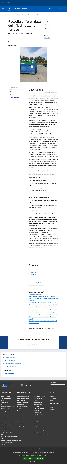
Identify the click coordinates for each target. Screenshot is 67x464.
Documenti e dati (5, 409)
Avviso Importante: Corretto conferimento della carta (43, 315)
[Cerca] (64, 9)
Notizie (52, 396)
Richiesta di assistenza (23, 428)
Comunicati (53, 398)
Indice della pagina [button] (14, 87)
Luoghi (52, 409)
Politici (2, 404)
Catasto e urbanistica (22, 406)
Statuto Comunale (5, 412)
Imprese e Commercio (22, 402)
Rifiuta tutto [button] (39, 458)
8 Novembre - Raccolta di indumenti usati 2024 (42, 313)
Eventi (51, 407)
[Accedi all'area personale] (58, 3)
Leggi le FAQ (20, 426)
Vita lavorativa (21, 400)
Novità (8, 15)
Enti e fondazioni (5, 402)
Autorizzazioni (37, 412)
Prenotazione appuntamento (24, 422)
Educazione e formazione (40, 396)
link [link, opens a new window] (47, 455)
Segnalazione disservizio (23, 424)
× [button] (65, 448)
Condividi (47, 22)
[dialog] (33, 455)
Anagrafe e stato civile (23, 396)
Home (3, 15)
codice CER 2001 (45, 96)
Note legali (36, 432)
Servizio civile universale (40, 428)
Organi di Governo (5, 396)
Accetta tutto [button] (28, 458)
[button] (33, 461)
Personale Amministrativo (7, 406)
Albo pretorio (37, 426)
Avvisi (13, 15)
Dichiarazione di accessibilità (41, 434)
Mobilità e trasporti (22, 411)
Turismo (19, 409)
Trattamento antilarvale (35, 295)
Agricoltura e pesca (39, 415)
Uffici (2, 400)
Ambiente (36, 406)
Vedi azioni (47, 25)
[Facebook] (55, 9)
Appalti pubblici (21, 404)
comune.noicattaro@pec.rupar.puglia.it (11, 440)
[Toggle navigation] (3, 8)
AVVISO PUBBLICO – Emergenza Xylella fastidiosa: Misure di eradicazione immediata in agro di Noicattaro (44, 304)
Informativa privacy (39, 430)
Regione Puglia (6, 3)
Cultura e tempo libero (23, 398)
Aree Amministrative (6, 398)
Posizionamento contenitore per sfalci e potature (42, 297)
